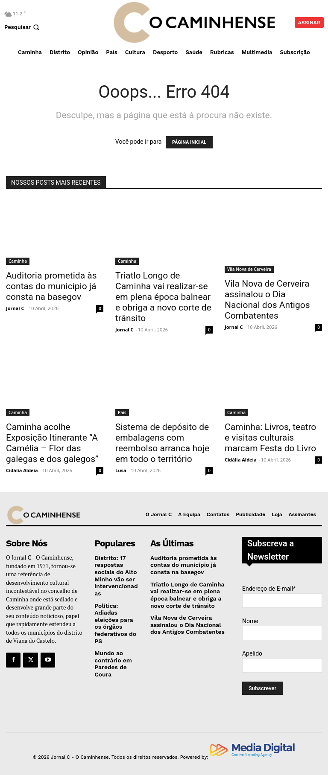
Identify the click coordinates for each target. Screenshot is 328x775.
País (122, 412)
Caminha (18, 261)
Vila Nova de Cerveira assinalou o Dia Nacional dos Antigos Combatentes (267, 300)
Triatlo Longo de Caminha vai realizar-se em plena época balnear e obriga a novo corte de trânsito (163, 296)
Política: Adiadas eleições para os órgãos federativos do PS (114, 619)
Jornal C (15, 308)
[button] (22, 27)
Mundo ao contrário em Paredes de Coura (111, 658)
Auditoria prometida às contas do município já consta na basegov (51, 286)
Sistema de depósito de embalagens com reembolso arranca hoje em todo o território (162, 443)
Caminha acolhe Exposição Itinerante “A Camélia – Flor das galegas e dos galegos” (52, 443)
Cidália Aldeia (22, 470)
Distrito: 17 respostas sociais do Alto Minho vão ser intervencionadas (114, 574)
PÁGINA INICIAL (189, 142)
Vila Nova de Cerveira (249, 269)
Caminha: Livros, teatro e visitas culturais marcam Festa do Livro (270, 437)
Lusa (120, 470)
